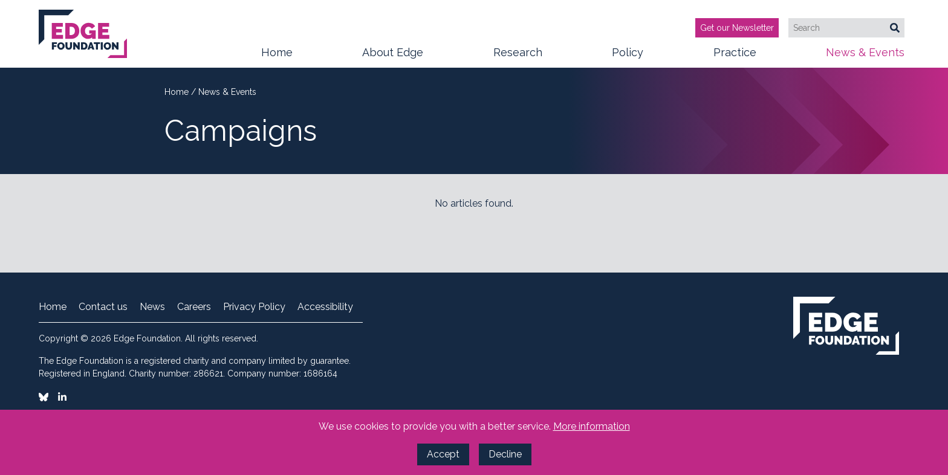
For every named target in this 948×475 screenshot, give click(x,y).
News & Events (865, 57)
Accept (443, 454)
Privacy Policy (254, 307)
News (152, 307)
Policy (627, 57)
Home (277, 52)
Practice (734, 57)
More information (591, 426)
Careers (194, 307)
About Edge (392, 57)
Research (517, 57)
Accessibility (325, 307)
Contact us (103, 307)
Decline (505, 454)
